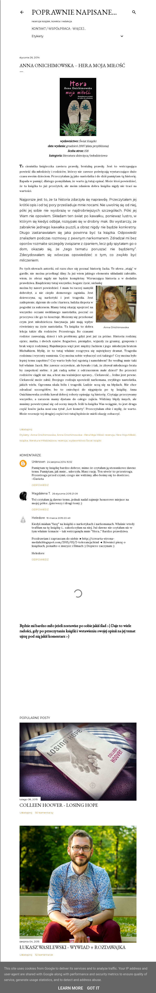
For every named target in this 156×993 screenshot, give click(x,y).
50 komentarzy (44, 812)
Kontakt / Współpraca (51, 28)
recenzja (62, 440)
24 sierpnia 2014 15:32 (59, 461)
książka (24, 440)
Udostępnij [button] (26, 429)
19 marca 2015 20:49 (58, 517)
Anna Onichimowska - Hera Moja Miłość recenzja (86, 434)
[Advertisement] (78, 677)
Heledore (38, 518)
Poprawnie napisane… (74, 12)
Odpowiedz (40, 485)
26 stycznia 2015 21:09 (65, 493)
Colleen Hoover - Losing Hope (59, 805)
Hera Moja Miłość (126, 434)
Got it (93, 988)
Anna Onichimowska (43, 434)
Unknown (38, 462)
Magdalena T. (41, 493)
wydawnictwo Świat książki (85, 440)
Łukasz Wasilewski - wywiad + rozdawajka (73, 947)
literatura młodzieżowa (42, 440)
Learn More (70, 988)
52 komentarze (44, 954)
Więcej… (79, 28)
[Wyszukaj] (134, 11)
